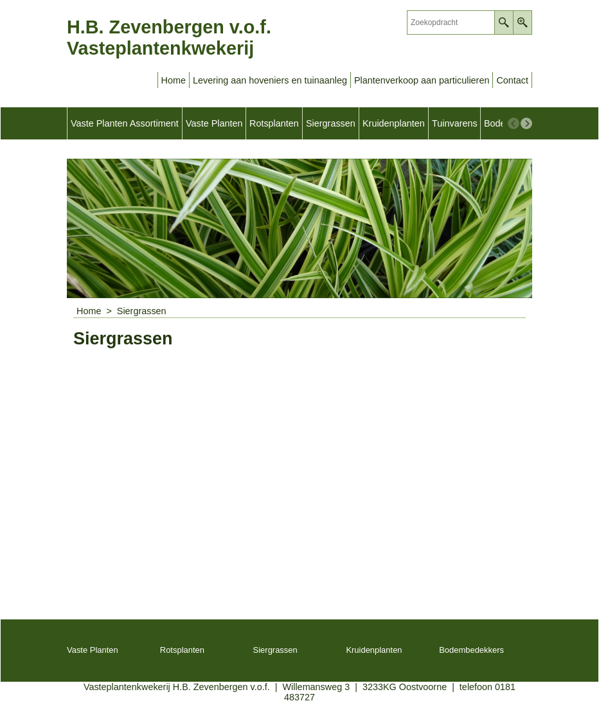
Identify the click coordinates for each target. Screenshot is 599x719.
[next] (526, 123)
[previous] (513, 123)
